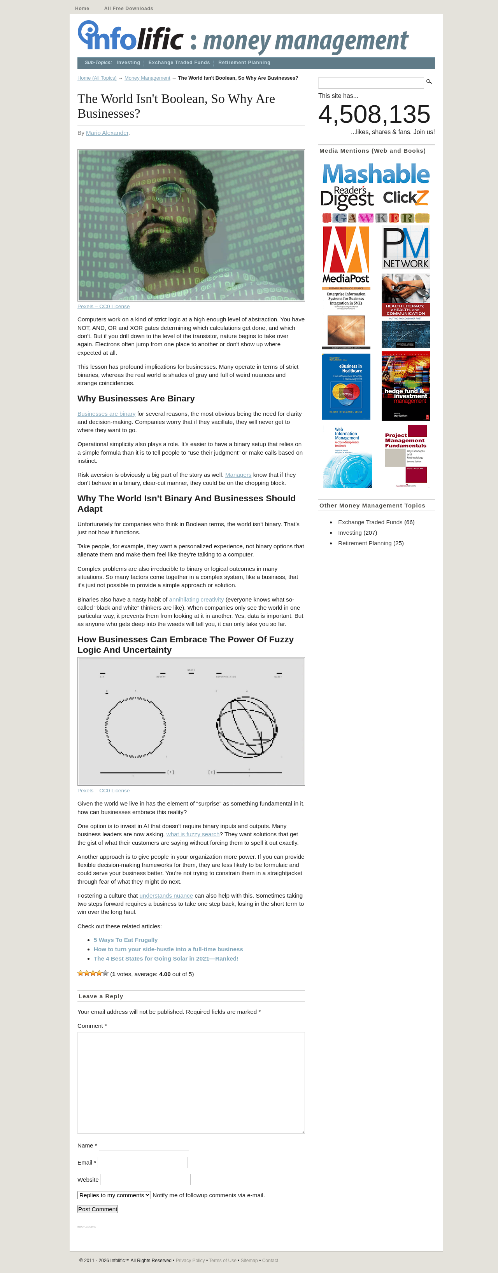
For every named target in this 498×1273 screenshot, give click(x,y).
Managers (238, 474)
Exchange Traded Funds (179, 62)
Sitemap (249, 1260)
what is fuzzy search (193, 834)
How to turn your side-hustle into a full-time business (168, 949)
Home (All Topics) (97, 78)
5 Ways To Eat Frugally (126, 939)
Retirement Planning (244, 62)
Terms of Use (223, 1260)
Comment (92, 1025)
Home (82, 8)
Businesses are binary (106, 413)
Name (87, 1145)
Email (86, 1162)
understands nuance (166, 895)
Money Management (147, 78)
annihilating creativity (196, 599)
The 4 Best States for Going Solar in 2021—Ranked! (166, 958)
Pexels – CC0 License (103, 306)
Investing (128, 62)
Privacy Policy (190, 1260)
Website (88, 1179)
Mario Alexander (107, 132)
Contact (270, 1260)
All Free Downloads (128, 8)
